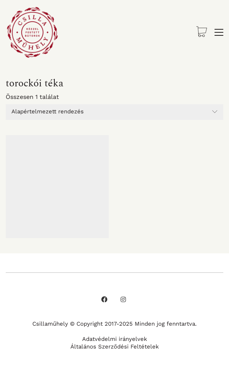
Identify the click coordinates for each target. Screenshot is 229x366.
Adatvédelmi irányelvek (114, 339)
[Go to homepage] (32, 32)
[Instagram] (123, 299)
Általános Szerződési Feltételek (114, 346)
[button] (219, 32)
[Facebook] (104, 299)
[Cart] (201, 32)
